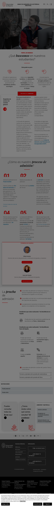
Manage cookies (5, 504)
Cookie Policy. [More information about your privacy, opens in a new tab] (22, 501)
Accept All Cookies (37, 504)
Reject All (47, 504)
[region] (27, 500)
